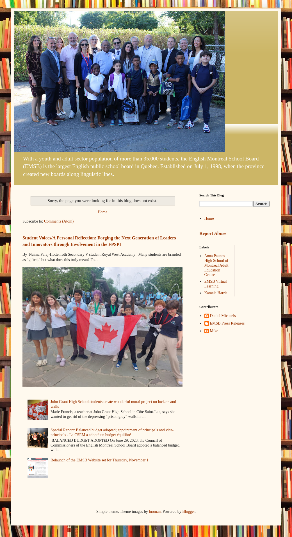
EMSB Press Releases (227, 323)
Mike (214, 331)
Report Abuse (212, 233)
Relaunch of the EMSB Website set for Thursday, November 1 (100, 460)
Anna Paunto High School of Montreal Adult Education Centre (216, 265)
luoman (155, 511)
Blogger (188, 511)
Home (102, 212)
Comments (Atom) (59, 221)
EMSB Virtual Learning (215, 283)
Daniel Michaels (223, 316)
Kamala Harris (215, 293)
